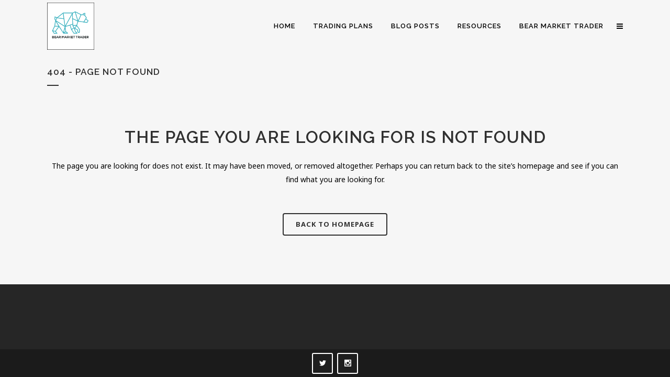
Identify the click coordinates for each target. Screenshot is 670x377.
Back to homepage (335, 224)
